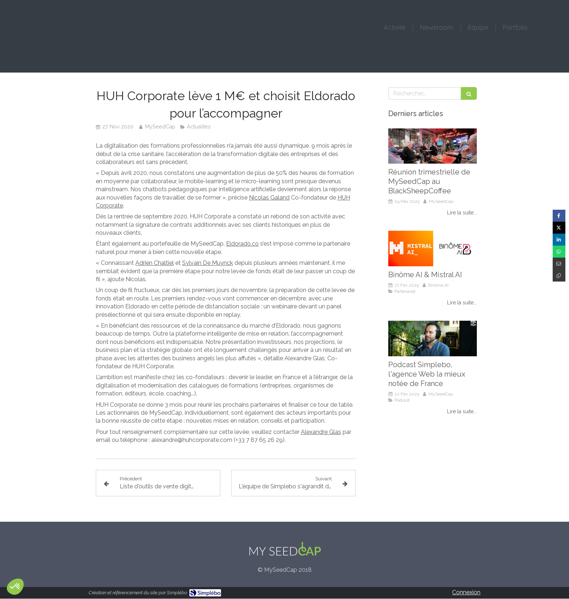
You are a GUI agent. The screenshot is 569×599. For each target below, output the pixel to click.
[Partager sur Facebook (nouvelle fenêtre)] (559, 216)
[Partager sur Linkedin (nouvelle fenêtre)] (559, 240)
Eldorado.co (242, 243)
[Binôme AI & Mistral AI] (432, 248)
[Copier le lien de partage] (559, 276)
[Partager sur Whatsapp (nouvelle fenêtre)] (559, 252)
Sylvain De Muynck (207, 262)
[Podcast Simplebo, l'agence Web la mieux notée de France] (432, 338)
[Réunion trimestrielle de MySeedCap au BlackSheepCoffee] (432, 146)
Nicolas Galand (269, 197)
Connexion (466, 592)
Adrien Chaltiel (154, 262)
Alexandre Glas (321, 431)
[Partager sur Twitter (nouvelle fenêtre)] (559, 228)
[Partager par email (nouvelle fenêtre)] (559, 264)
